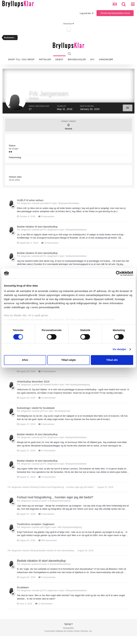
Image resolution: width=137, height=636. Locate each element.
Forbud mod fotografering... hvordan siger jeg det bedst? (66, 487)
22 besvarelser (47, 371)
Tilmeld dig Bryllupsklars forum (115, 13)
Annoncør (106, 59)
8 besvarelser (46, 216)
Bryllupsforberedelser (69, 203)
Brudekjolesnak (62, 411)
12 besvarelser (43, 603)
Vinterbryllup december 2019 (33, 381)
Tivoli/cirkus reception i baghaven (35, 524)
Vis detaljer (119, 349)
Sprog (68, 624)
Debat (59, 59)
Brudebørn (23, 587)
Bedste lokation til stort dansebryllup (37, 226)
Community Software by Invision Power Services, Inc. (68, 631)
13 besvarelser (50, 243)
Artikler (45, 59)
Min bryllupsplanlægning (78, 384)
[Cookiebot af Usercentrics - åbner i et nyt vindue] (118, 273)
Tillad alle (112, 360)
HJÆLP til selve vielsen (30, 200)
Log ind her (86, 13)
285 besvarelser (47, 540)
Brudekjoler (77, 59)
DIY (92, 59)
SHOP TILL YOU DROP (21, 59)
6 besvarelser (46, 514)
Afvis (25, 360)
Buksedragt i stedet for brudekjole (36, 407)
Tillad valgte (68, 360)
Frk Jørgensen (15, 487)
